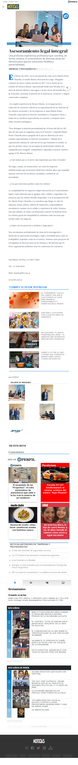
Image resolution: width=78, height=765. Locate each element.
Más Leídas (13, 608)
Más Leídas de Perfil (18, 667)
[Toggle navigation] (4, 6)
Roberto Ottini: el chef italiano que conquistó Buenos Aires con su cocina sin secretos (52, 355)
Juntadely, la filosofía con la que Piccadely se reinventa (52, 315)
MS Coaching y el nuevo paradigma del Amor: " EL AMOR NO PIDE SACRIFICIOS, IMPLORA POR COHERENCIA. (53, 335)
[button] (67, 87)
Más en (21, 459)
